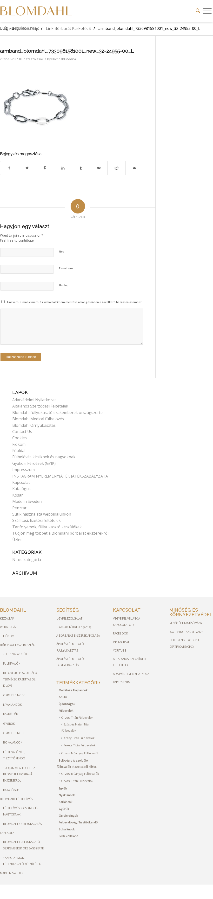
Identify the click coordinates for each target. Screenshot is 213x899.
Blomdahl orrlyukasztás (22, 824)
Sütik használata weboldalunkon (41, 514)
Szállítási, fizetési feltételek (36, 520)
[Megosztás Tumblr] (81, 168)
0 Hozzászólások (31, 59)
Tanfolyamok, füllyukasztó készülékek (47, 527)
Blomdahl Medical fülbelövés (38, 418)
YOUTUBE (119, 650)
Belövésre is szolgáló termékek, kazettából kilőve (20, 679)
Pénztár (19, 508)
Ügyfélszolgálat (69, 618)
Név (61, 251)
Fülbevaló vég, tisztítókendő (14, 755)
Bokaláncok (12, 742)
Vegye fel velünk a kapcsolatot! (126, 621)
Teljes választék (15, 654)
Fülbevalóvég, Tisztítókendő (78, 822)
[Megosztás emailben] (134, 168)
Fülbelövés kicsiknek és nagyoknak (43, 456)
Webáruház (8, 627)
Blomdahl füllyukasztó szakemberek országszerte (57, 412)
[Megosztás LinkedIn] (63, 168)
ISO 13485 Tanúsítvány (186, 632)
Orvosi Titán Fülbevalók (77, 718)
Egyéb (63, 788)
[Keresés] (198, 11)
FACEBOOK (120, 633)
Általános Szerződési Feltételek (40, 406)
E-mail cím (66, 268)
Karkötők (10, 714)
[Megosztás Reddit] (116, 168)
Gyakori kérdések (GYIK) (34, 463)
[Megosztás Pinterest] (45, 168)
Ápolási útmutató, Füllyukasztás (70, 647)
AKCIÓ (63, 697)
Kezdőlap (7, 618)
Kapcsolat (21, 482)
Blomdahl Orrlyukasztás (34, 425)
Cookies (19, 437)
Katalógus (21, 488)
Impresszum (23, 469)
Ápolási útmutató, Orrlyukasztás (70, 662)
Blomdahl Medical (64, 59)
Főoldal (18, 450)
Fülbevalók (11, 663)
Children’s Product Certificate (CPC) (184, 643)
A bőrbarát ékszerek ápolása (78, 635)
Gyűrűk (9, 723)
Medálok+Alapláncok (73, 690)
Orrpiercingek (14, 695)
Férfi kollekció (68, 836)
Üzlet (17, 539)
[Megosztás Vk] (98, 168)
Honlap (63, 285)
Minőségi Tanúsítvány (185, 623)
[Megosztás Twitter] (27, 168)
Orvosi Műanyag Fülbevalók (80, 753)
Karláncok (66, 802)
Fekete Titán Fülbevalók (79, 745)
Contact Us (22, 431)
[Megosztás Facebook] (9, 168)
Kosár (17, 495)
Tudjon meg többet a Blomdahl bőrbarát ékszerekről (60, 533)
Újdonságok (67, 704)
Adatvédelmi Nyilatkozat (34, 399)
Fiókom (19, 444)
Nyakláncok (12, 704)
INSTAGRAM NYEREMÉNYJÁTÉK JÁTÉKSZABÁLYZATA (60, 476)
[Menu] (207, 11)
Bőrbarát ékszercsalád (17, 645)
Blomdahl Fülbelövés (16, 799)
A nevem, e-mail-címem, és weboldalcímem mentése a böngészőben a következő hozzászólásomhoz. (74, 302)
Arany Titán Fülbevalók (79, 738)
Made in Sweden (27, 501)
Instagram (121, 642)
